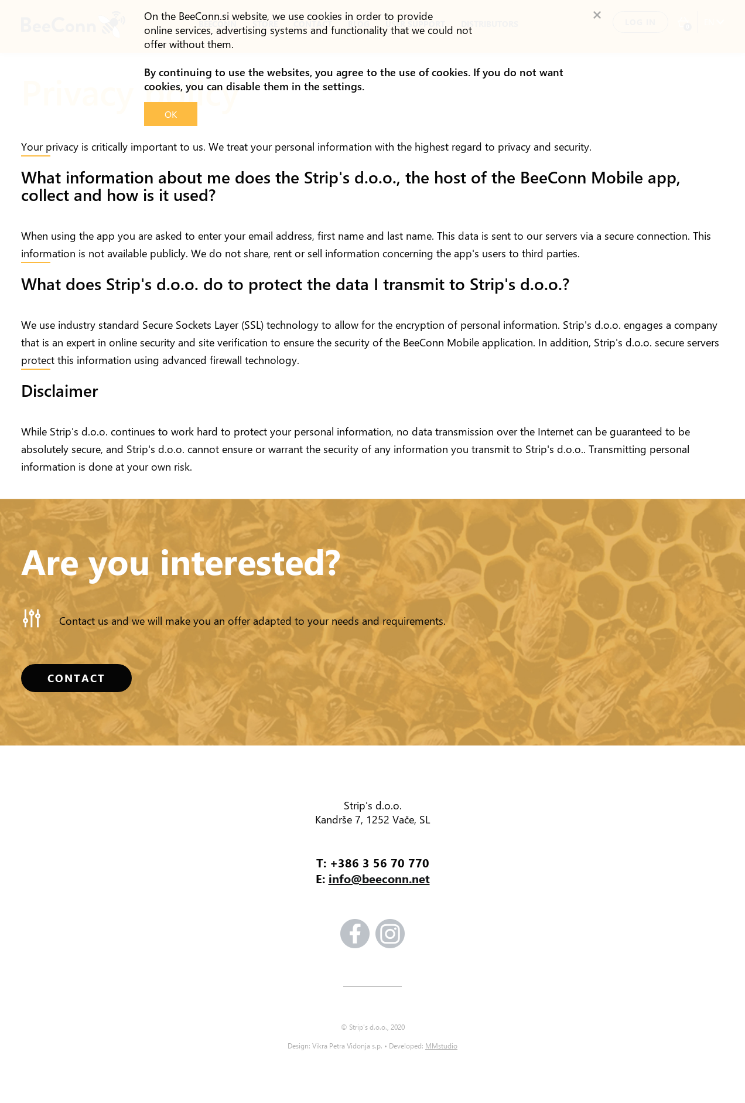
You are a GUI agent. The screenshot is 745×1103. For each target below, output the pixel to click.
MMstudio (441, 1045)
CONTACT (76, 678)
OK (171, 114)
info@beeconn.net (379, 878)
